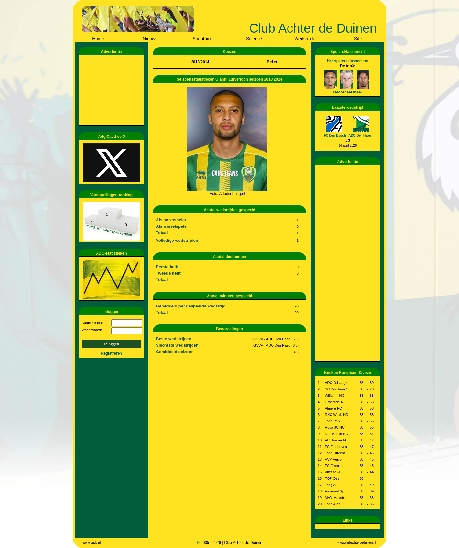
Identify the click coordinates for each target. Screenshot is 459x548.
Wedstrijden (306, 38)
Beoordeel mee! (347, 92)
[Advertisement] (112, 90)
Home (98, 38)
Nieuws (150, 38)
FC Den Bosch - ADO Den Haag (347, 135)
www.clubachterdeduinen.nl (356, 542)
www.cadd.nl (92, 542)
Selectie (254, 38)
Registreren (111, 353)
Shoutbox (202, 38)
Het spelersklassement (347, 61)
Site (358, 38)
